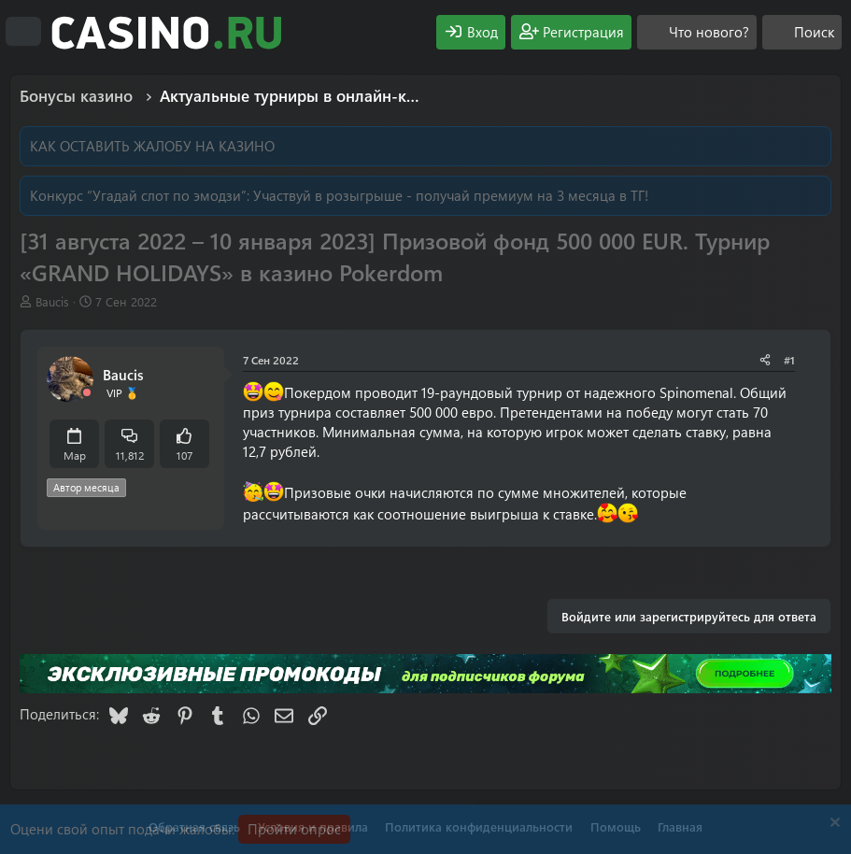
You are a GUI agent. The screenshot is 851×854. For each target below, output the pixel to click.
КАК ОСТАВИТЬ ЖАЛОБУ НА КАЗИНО (152, 145)
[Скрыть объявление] (833, 824)
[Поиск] (802, 32)
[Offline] (86, 393)
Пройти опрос (294, 828)
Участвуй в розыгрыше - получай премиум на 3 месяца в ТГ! (450, 195)
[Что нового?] (697, 32)
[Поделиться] (765, 360)
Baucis (52, 301)
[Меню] (23, 32)
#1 (789, 359)
